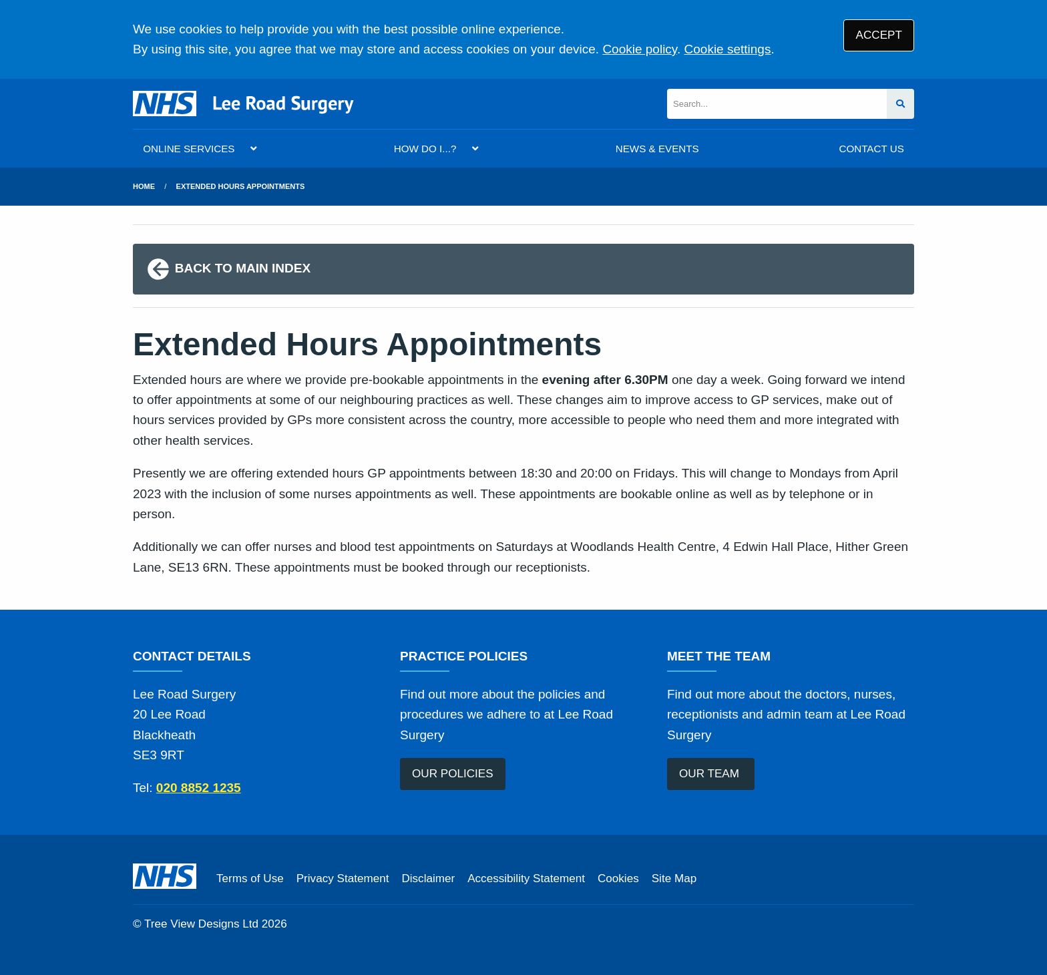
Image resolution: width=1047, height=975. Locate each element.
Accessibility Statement (526, 878)
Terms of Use (250, 878)
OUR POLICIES (452, 773)
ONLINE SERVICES (188, 148)
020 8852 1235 (198, 788)
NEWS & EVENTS (657, 148)
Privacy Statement (342, 878)
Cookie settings (727, 49)
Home (144, 186)
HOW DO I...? (425, 148)
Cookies (618, 878)
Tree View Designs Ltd (201, 924)
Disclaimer (428, 878)
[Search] (777, 104)
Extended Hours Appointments (240, 186)
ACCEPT (879, 35)
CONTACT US (871, 148)
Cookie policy (639, 49)
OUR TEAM (711, 773)
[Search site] (900, 104)
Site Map (674, 878)
